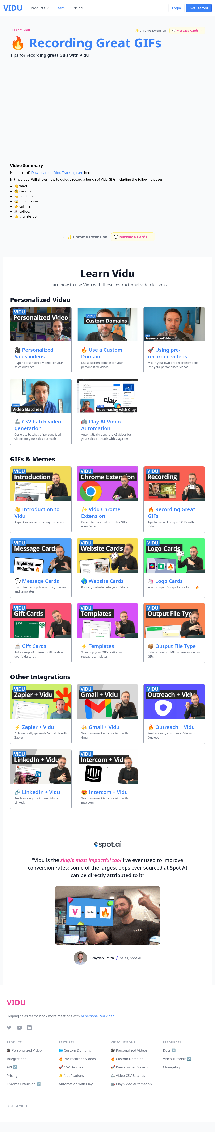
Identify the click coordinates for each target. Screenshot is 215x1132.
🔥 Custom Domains (127, 1058)
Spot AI (136, 958)
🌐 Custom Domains (75, 1050)
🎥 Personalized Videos (129, 1050)
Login (176, 8)
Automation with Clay (76, 1084)
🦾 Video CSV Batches (128, 1075)
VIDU (12, 8)
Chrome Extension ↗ (24, 1084)
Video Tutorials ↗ (177, 1058)
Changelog (171, 1067)
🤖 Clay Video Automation (131, 1084)
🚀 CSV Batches (71, 1067)
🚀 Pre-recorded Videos (129, 1067)
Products (40, 8)
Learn (60, 8)
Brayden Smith (102, 958)
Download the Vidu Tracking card (57, 172)
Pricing (77, 8)
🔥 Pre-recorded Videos (77, 1058)
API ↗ (12, 1067)
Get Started (199, 8)
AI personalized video (97, 1016)
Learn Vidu (22, 30)
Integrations (16, 1058)
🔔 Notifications (71, 1075)
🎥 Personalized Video (24, 1050)
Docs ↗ (169, 1050)
